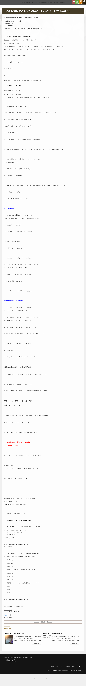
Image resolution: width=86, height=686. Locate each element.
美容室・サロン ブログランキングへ (13, 615)
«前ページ (36, 625)
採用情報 (68, 670)
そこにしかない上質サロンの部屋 (12, 88)
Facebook (6, 43)
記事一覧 (43, 625)
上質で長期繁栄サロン (29, 6)
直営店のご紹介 (59, 670)
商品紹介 (62, 6)
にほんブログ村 (8, 620)
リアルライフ (9, 4)
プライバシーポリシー (77, 670)
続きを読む (36, 647)
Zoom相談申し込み (80, 2)
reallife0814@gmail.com (22, 548)
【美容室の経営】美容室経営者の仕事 (52, 637)
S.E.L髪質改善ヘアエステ (45, 6)
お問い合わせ (73, 2)
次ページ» (49, 625)
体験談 (56, 6)
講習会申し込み (77, 2)
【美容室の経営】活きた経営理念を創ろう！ (16, 637)
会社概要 (84, 2)
